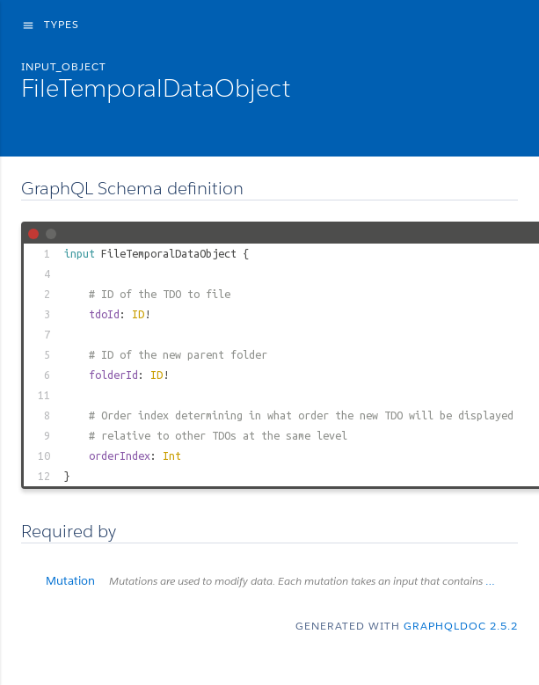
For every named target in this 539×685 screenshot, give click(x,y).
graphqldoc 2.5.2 (461, 625)
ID (138, 314)
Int (172, 455)
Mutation (282, 580)
